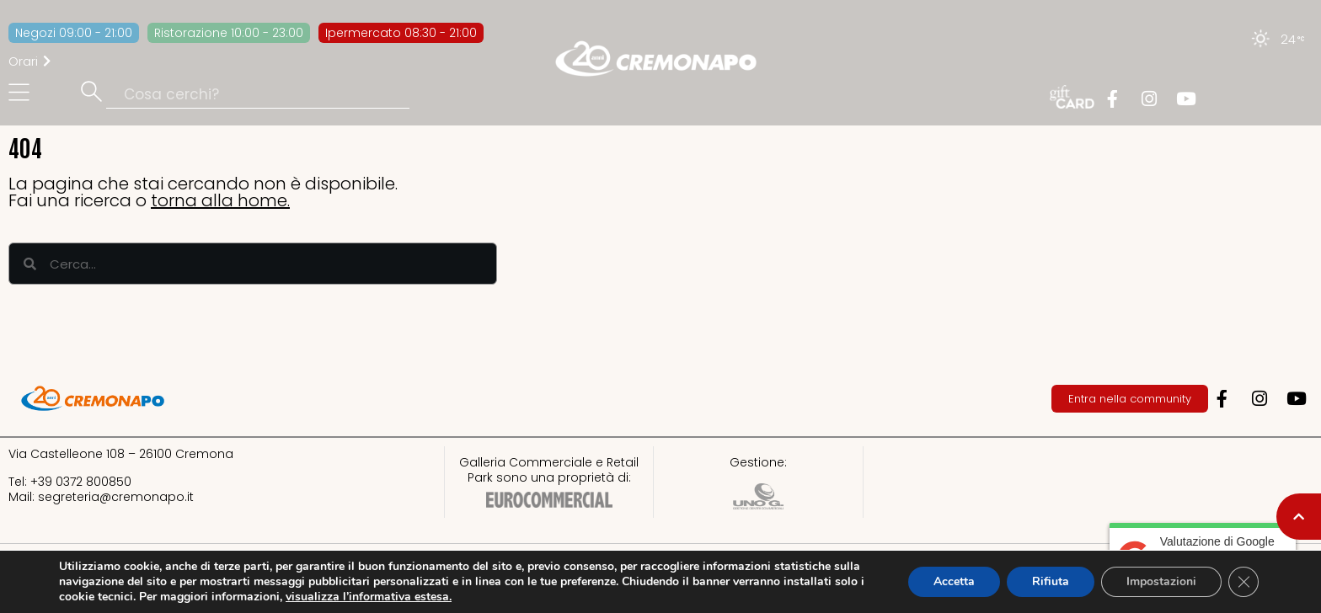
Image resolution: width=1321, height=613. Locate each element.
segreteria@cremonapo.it (116, 496)
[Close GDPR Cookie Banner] (1243, 582)
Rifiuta (1050, 581)
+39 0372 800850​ (80, 481)
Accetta (954, 581)
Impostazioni (1161, 581)
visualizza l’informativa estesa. (369, 597)
